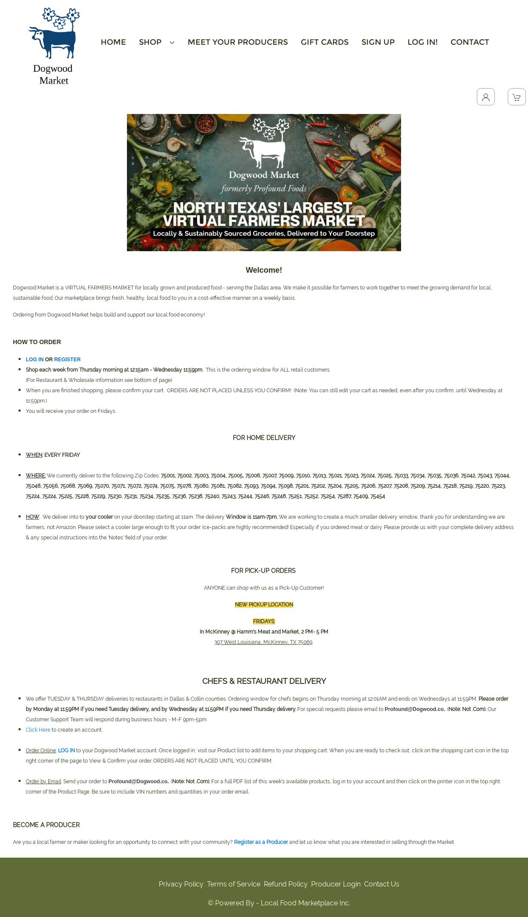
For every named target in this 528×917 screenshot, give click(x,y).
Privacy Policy (181, 884)
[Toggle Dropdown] (486, 96)
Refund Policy (286, 884)
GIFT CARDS (325, 42)
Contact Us (381, 884)
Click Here (38, 730)
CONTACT (470, 42)
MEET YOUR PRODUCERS (238, 42)
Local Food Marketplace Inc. (305, 903)
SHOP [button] (157, 42)
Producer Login (336, 884)
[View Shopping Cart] (517, 96)
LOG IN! (423, 42)
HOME (113, 42)
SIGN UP (378, 42)
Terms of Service (233, 884)
